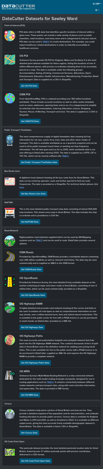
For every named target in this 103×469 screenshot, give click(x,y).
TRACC (46, 42)
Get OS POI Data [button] (29, 86)
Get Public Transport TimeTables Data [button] (39, 162)
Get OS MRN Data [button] (29, 395)
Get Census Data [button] (29, 433)
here (21, 187)
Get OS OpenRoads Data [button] (33, 295)
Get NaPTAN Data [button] (29, 222)
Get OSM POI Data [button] (30, 121)
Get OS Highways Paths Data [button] (35, 363)
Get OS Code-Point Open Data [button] (35, 461)
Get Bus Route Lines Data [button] (33, 194)
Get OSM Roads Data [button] (31, 269)
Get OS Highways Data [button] (32, 327)
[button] (97, 3)
